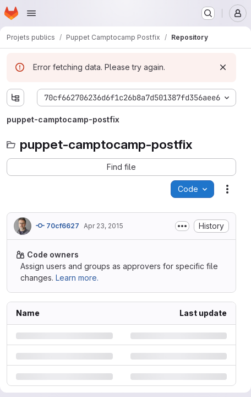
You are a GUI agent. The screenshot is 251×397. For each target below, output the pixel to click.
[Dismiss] (223, 67)
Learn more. (77, 277)
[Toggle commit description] (182, 226)
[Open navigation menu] (31, 13)
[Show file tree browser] (15, 97)
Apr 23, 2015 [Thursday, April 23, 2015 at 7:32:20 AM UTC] (103, 226)
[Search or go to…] (208, 13)
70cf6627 (57, 225)
